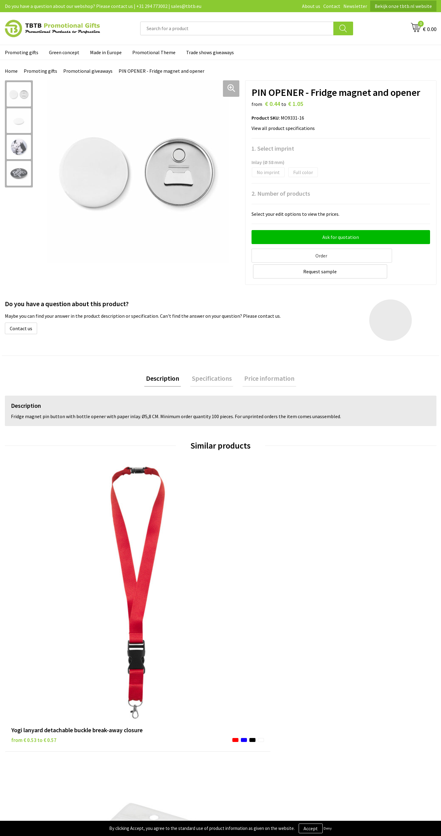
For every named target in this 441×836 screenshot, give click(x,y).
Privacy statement (247, 677)
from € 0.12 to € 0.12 (141, 566)
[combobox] (237, 28)
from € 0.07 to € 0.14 (249, 575)
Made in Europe (106, 52)
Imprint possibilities (142, 696)
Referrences (347, 687)
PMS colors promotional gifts (151, 705)
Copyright (238, 705)
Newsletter (355, 6)
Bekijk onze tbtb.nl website (403, 6)
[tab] (166, 362)
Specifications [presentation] (212, 362)
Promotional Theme (153, 52)
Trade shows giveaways (210, 52)
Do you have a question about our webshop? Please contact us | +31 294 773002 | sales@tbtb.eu (103, 6)
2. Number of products (281, 193)
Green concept (64, 52)
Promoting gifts (21, 52)
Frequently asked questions (149, 668)
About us (311, 6)
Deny (328, 828)
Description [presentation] (166, 362)
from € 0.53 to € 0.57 (34, 575)
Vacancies (345, 677)
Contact (331, 6)
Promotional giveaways (88, 71)
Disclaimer (239, 687)
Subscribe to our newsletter (257, 714)
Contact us (21, 311)
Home (11, 71)
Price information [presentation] (266, 362)
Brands (235, 668)
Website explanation (142, 687)
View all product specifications (285, 128)
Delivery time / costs (142, 677)
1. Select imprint (273, 148)
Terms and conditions (250, 696)
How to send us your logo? (148, 714)
